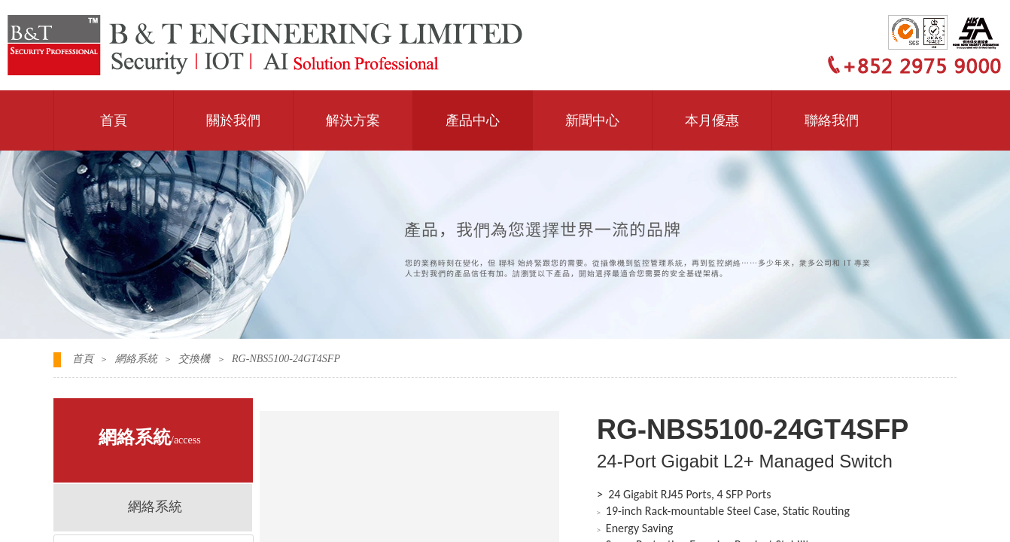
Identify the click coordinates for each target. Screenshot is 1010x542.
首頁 (113, 120)
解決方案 (353, 120)
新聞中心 (592, 120)
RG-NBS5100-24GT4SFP (286, 358)
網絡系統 (136, 358)
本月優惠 (712, 120)
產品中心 (473, 120)
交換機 (194, 358)
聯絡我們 (832, 120)
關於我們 (233, 120)
